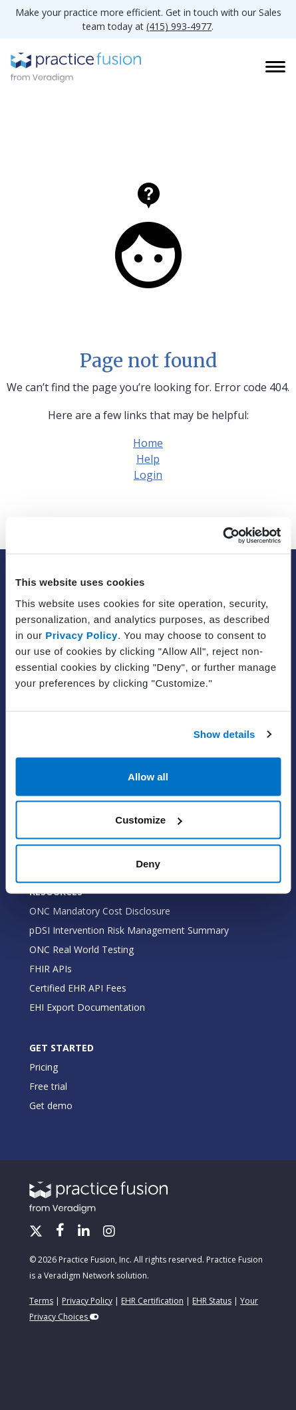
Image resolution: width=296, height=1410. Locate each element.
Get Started (61, 1047)
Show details (224, 734)
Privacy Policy (81, 634)
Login (148, 475)
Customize (148, 820)
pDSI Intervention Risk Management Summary (129, 930)
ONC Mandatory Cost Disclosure (99, 911)
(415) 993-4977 (179, 26)
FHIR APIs (50, 968)
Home (148, 443)
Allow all (148, 776)
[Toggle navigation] (276, 68)
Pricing (43, 1067)
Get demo (51, 1105)
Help (148, 459)
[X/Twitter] (37, 1232)
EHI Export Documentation (87, 1007)
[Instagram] (109, 1232)
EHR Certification (152, 1300)
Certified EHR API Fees (77, 988)
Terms (41, 1300)
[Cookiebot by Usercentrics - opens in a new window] (222, 535)
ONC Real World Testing (81, 949)
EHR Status (211, 1300)
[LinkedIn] (85, 1232)
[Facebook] (61, 1232)
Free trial (48, 1086)
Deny (148, 863)
